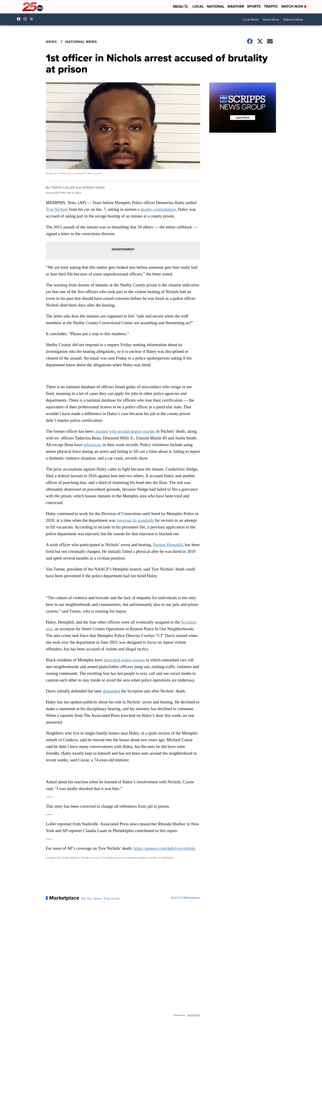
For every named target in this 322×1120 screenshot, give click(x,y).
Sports (254, 6)
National (215, 6)
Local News (251, 19)
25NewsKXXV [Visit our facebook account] (20, 19)
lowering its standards (135, 520)
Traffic (271, 6)
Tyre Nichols (57, 209)
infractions (92, 444)
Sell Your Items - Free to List (100, 898)
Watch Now (293, 6)
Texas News (271, 19)
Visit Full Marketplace (185, 897)
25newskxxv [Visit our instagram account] (26, 19)
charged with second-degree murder (124, 431)
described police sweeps (124, 660)
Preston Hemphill (168, 544)
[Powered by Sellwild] (193, 1015)
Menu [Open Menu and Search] (180, 7)
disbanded (111, 691)
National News (293, 19)
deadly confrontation (158, 209)
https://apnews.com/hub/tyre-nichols (164, 848)
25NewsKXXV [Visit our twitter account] (33, 19)
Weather (235, 6)
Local (198, 6)
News (51, 41)
